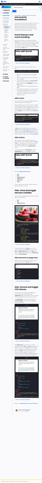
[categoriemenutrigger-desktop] (20, 11)
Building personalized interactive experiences (6, 36)
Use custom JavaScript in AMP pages (6, 48)
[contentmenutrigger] (27, 7)
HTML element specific (28, 131)
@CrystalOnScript (27, 409)
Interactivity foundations (6, 27)
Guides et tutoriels (26, 15)
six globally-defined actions (24, 171)
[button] (39, 1)
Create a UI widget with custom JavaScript (6, 63)
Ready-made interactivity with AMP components (6, 31)
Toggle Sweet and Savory (20, 206)
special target (34, 80)
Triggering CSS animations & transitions (29, 403)
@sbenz (27, 411)
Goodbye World (18, 158)
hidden (34, 110)
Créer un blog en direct (6, 67)
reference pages (34, 134)
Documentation (18, 15)
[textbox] (20, 115)
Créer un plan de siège (6, 70)
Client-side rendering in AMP (6, 40)
